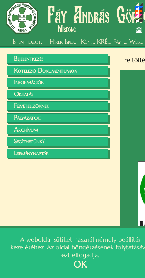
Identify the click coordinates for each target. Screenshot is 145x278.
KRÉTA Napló (104, 41)
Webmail (136, 41)
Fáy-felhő (120, 41)
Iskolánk (72, 41)
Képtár (88, 41)
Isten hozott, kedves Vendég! (29, 41)
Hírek (56, 41)
